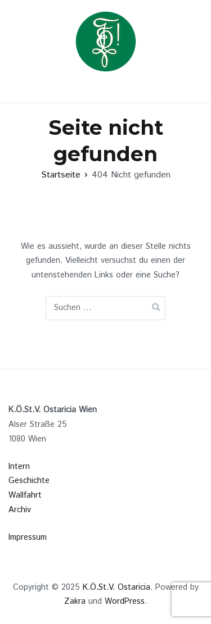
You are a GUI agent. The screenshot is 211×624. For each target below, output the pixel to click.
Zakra (75, 601)
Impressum (27, 537)
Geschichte (29, 480)
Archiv (19, 510)
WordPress (125, 601)
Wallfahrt (25, 495)
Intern (19, 466)
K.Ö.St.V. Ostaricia (116, 587)
